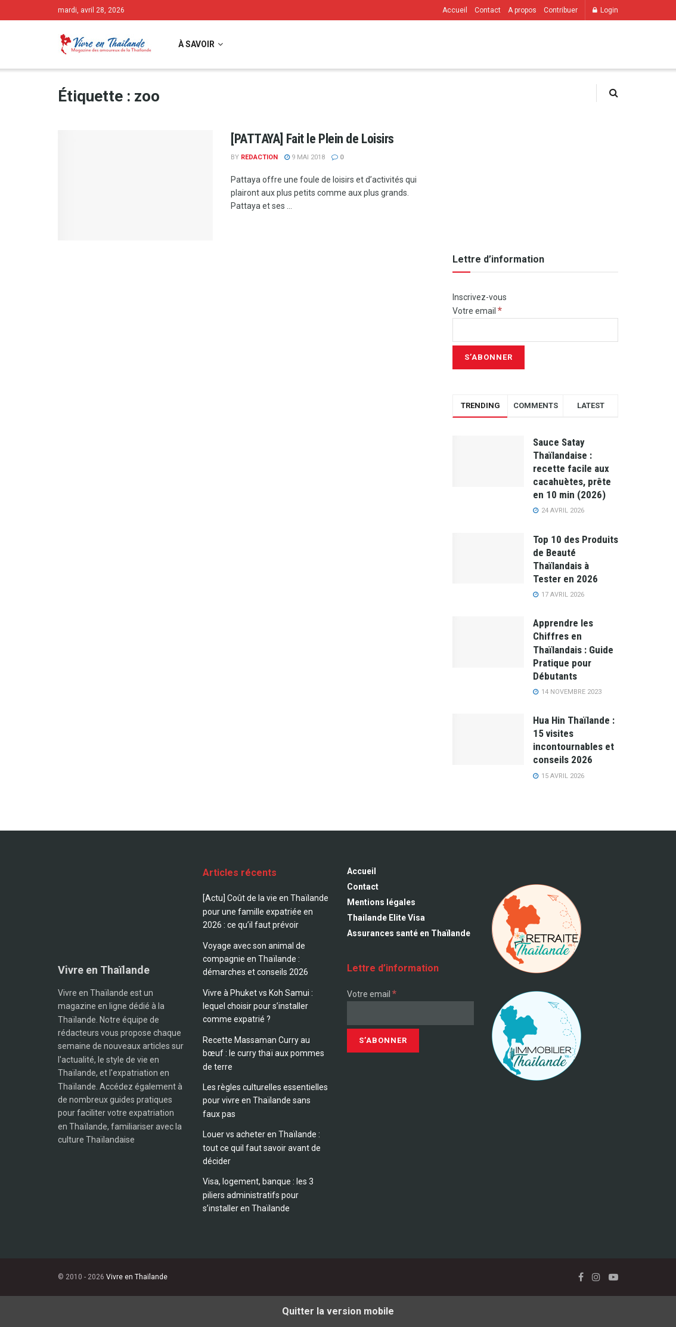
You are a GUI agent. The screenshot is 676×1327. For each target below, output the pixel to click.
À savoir (196, 44)
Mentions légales (381, 902)
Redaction (259, 157)
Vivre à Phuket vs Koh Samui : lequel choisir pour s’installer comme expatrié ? (258, 1006)
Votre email (477, 311)
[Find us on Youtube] (613, 1277)
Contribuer (561, 10)
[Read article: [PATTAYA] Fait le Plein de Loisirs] (135, 185)
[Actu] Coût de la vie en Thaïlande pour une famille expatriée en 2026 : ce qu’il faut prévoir (265, 911)
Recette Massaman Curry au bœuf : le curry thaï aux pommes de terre (263, 1053)
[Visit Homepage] (105, 44)
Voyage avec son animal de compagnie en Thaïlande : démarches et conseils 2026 (255, 959)
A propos (522, 10)
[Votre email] (535, 330)
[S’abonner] (488, 357)
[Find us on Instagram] (596, 1277)
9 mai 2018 (304, 157)
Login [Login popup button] (605, 10)
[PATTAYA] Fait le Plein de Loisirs (312, 138)
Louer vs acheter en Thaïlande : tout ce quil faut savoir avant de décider (262, 1148)
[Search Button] (613, 93)
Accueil (454, 10)
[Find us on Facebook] (581, 1277)
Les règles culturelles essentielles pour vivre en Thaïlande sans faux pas (265, 1100)
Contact (488, 10)
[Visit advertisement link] (535, 156)
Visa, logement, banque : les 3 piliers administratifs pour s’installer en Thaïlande (258, 1195)
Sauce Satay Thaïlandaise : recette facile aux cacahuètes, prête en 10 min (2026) (572, 468)
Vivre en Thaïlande (137, 1277)
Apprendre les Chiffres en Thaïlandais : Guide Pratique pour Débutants (573, 649)
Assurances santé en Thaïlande (408, 933)
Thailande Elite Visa (386, 917)
